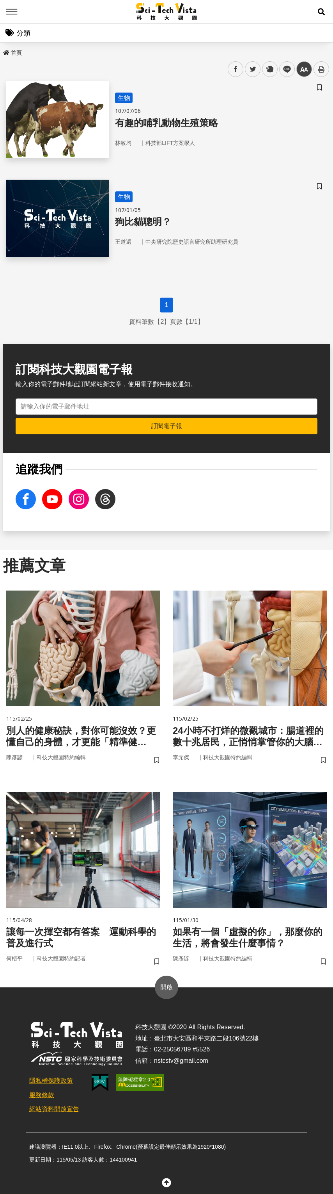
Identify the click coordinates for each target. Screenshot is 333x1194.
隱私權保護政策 (51, 1080)
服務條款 (41, 1095)
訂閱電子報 (166, 426)
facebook (235, 69)
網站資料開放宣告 (54, 1109)
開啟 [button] (166, 987)
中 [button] (304, 69)
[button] (321, 11)
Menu (11, 11)
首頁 (12, 53)
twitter (252, 69)
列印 (321, 69)
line (284, 69)
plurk (269, 69)
